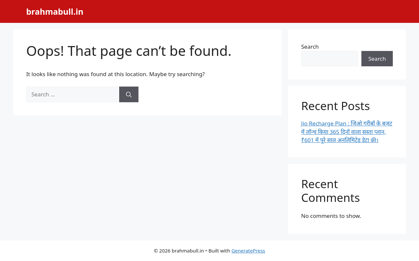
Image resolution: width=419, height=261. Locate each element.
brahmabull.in (54, 11)
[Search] (128, 94)
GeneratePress (248, 250)
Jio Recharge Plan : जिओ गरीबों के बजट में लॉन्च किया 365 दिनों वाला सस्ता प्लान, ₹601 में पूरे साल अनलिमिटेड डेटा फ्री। (346, 132)
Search (310, 46)
